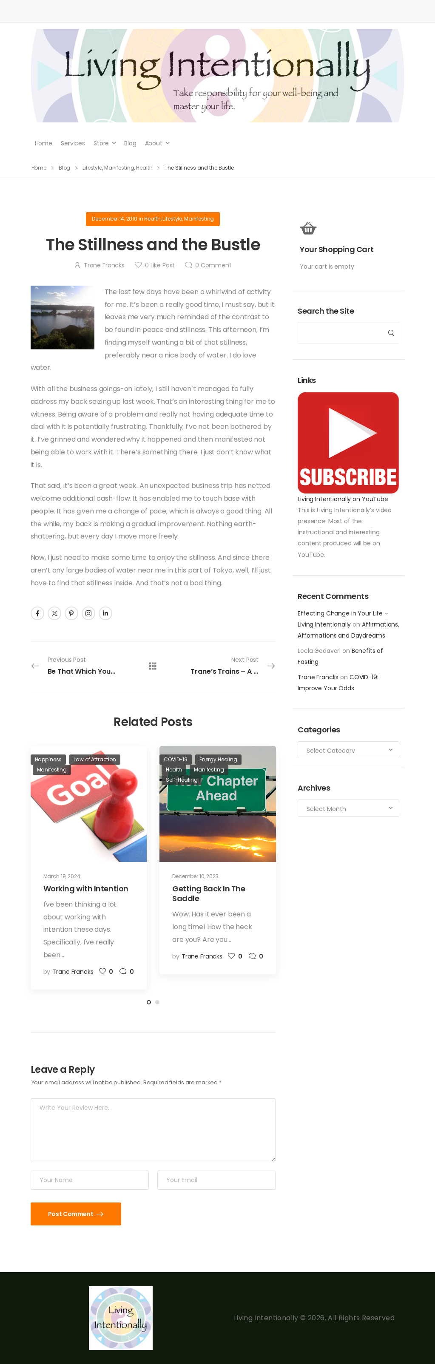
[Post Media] (89, 804)
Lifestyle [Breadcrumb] (92, 167)
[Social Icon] (37, 613)
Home (43, 143)
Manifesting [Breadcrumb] (119, 167)
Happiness (48, 759)
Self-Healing (181, 779)
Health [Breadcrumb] (144, 167)
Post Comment (71, 1214)
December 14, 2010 (114, 218)
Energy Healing (218, 759)
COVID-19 (176, 759)
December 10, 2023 (195, 876)
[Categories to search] (348, 749)
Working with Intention (85, 888)
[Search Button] (390, 333)
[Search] (340, 333)
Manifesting (199, 218)
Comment (213, 265)
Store (101, 143)
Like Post (160, 265)
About (153, 143)
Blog (130, 143)
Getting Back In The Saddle (208, 893)
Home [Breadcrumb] (39, 167)
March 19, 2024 (61, 876)
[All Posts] (153, 666)
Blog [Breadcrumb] (65, 167)
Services (73, 143)
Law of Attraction (95, 759)
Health (152, 218)
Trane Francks (318, 677)
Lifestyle (172, 218)
